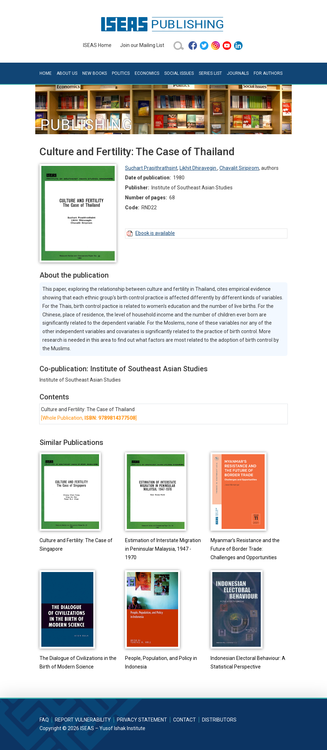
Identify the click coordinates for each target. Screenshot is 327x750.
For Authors (268, 73)
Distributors (219, 720)
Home (46, 73)
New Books (94, 73)
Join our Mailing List (142, 45)
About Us (67, 73)
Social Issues (179, 73)
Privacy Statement (142, 720)
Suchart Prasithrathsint (151, 168)
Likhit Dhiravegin (198, 168)
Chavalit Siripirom (239, 168)
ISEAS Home (97, 45)
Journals (238, 73)
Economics (147, 73)
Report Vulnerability (83, 720)
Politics (121, 73)
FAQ (44, 720)
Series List (210, 73)
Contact (184, 720)
